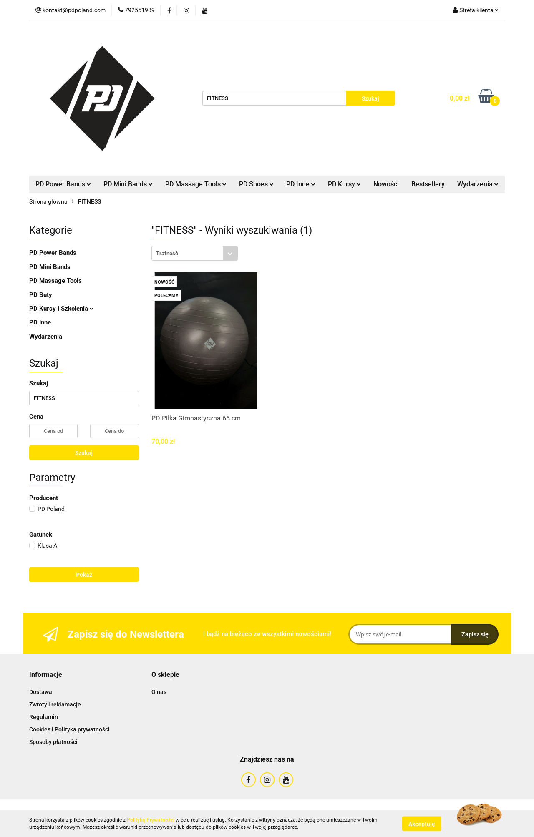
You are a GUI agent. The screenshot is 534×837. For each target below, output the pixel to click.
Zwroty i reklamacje (55, 704)
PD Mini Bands (128, 184)
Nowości (386, 184)
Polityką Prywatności (150, 820)
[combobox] (194, 253)
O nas (158, 692)
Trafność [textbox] (167, 253)
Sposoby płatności (53, 742)
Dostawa (40, 692)
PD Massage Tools (196, 184)
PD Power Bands (63, 184)
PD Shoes (256, 184)
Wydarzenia (478, 184)
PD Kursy (344, 184)
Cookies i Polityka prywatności (69, 729)
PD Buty (40, 295)
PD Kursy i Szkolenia (61, 308)
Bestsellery (428, 184)
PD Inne (300, 184)
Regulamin (43, 717)
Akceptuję (421, 823)
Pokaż (84, 574)
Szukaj (84, 453)
